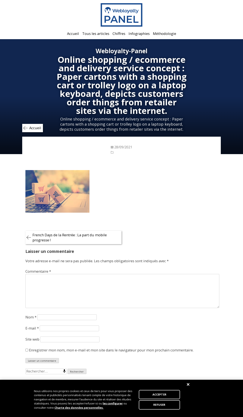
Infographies (139, 33)
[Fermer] (188, 385)
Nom (31, 317)
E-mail (32, 328)
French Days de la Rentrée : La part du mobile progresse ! (69, 237)
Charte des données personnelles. (79, 409)
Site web (32, 339)
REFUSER (159, 406)
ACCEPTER (159, 396)
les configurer (113, 405)
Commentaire (38, 271)
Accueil (73, 33)
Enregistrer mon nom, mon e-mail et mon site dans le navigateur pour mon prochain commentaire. (111, 350)
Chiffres (119, 33)
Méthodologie (164, 33)
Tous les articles (95, 33)
